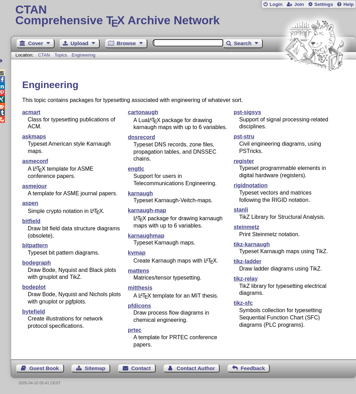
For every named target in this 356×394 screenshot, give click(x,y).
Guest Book (44, 368)
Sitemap (95, 368)
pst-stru (244, 136)
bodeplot (34, 287)
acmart (31, 112)
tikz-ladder (247, 261)
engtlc (136, 169)
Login (275, 4)
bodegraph (36, 263)
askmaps (34, 136)
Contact (141, 368)
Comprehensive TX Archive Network (183, 16)
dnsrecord (141, 137)
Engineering (83, 55)
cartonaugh (143, 112)
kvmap (137, 253)
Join (299, 4)
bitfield (31, 221)
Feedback (253, 368)
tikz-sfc (243, 303)
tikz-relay (246, 279)
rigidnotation (251, 185)
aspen (30, 203)
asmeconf (35, 161)
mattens (138, 271)
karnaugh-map (147, 210)
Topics (61, 55)
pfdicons (139, 306)
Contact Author (196, 368)
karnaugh (140, 193)
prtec (134, 330)
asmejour (34, 186)
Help (348, 4)
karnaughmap (146, 236)
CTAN (44, 55)
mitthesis (140, 288)
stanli (241, 210)
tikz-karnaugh (252, 244)
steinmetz (246, 227)
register (244, 161)
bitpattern (35, 245)
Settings (323, 4)
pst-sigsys (247, 112)
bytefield (33, 312)
